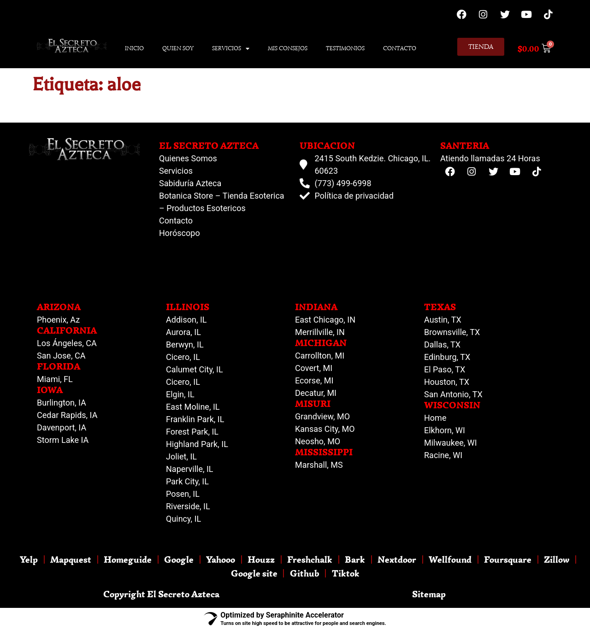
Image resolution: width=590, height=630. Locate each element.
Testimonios (345, 48)
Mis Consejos (287, 48)
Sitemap (429, 594)
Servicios (230, 48)
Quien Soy (178, 48)
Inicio (134, 48)
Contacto (399, 48)
